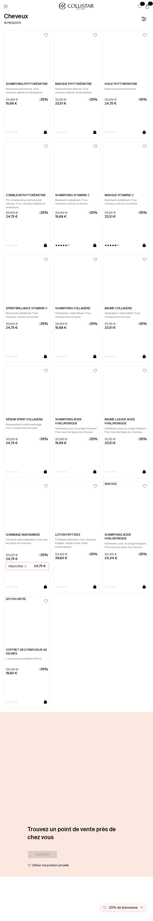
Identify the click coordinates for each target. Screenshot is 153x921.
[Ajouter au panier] (45, 132)
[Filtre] (144, 19)
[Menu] (6, 7)
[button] (139, 6)
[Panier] (147, 7)
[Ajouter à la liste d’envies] (45, 35)
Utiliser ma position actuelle (50, 865)
